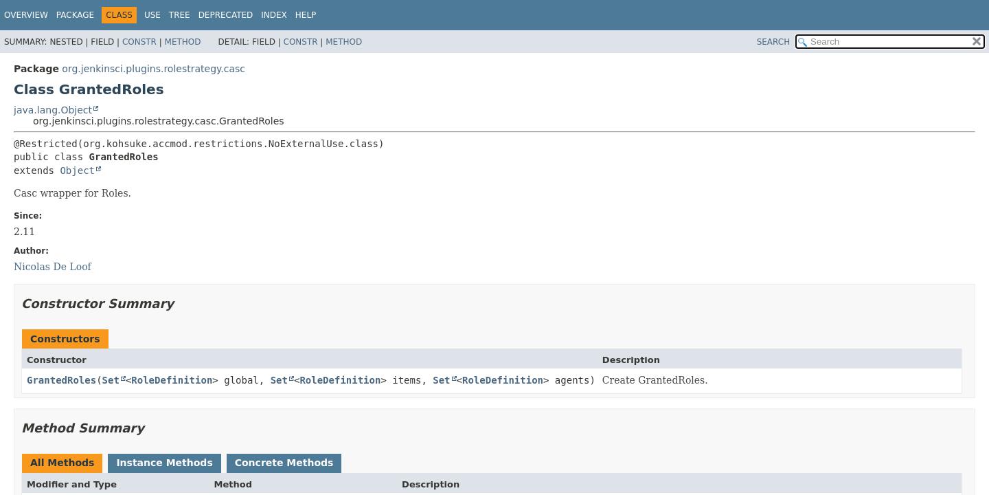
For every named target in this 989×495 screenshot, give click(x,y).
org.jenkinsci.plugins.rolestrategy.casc (153, 68)
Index (274, 15)
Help (306, 15)
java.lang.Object (53, 110)
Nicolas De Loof (52, 266)
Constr (139, 42)
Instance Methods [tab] (164, 462)
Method (183, 42)
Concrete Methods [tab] (284, 462)
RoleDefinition (171, 380)
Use (152, 15)
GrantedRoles (61, 380)
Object (77, 170)
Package (75, 15)
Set (111, 380)
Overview (26, 15)
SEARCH (774, 42)
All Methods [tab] (62, 462)
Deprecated (225, 15)
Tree (179, 15)
